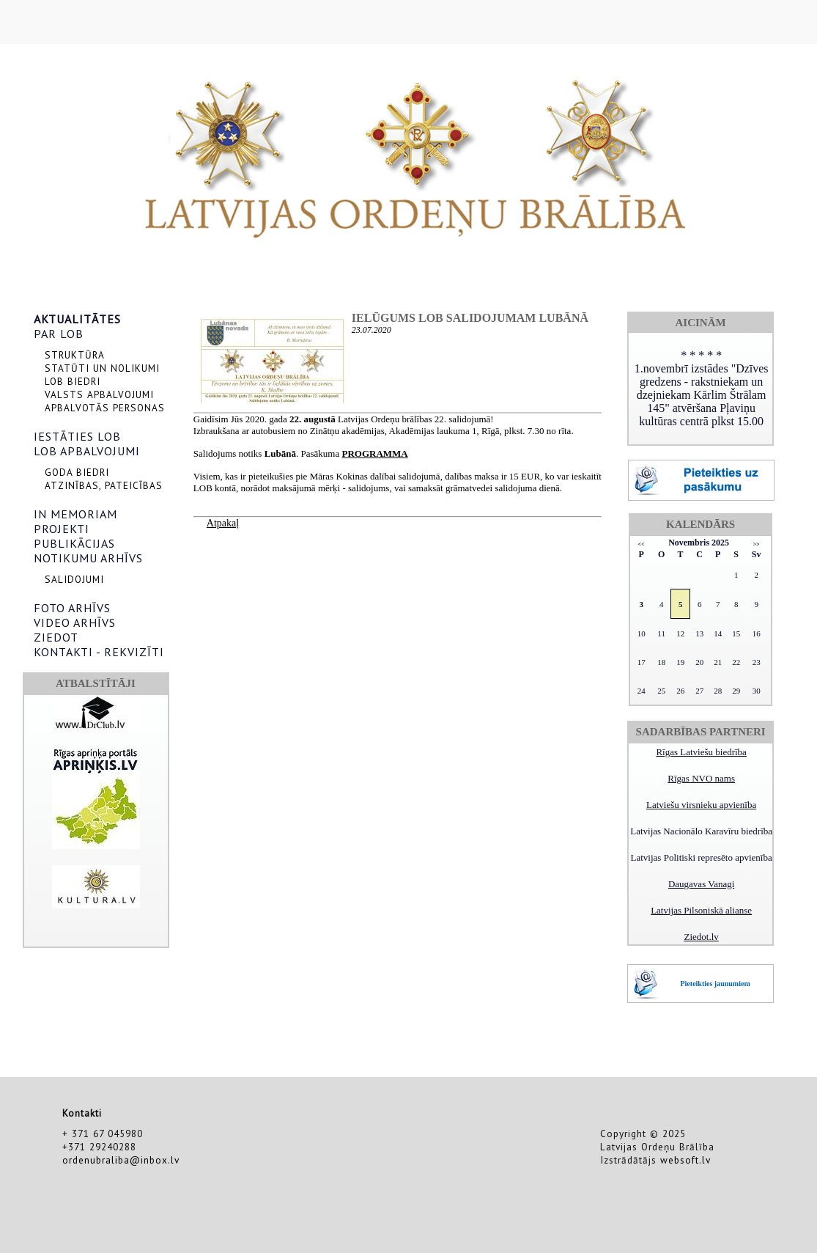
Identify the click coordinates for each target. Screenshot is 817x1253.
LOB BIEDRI (72, 381)
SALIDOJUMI (74, 579)
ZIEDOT (56, 637)
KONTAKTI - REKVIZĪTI (99, 651)
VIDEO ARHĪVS (75, 622)
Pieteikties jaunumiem (715, 984)
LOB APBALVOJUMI (87, 451)
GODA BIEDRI (77, 472)
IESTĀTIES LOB (77, 436)
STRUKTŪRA (75, 354)
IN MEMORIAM (75, 514)
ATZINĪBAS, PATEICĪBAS (104, 485)
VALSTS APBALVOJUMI (99, 394)
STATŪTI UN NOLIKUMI (102, 368)
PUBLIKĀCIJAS (74, 543)
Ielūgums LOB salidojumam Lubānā (470, 318)
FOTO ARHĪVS (72, 607)
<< (641, 544)
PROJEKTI (61, 528)
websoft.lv (685, 1159)
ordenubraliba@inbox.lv (121, 1159)
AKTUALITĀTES (77, 319)
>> (756, 544)
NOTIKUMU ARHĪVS (88, 558)
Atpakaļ (223, 523)
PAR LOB (59, 333)
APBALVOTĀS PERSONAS (105, 407)
